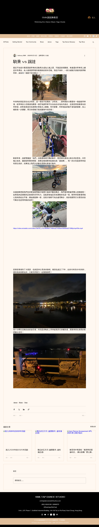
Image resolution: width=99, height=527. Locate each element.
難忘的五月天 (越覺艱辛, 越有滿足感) (49, 451)
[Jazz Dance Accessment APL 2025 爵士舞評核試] (81, 438)
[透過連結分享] (28, 409)
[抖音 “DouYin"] (96, 36)
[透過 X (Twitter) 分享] (19, 409)
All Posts (6, 42)
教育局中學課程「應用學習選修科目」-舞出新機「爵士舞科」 (81, 451)
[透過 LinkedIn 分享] (24, 409)
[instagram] (85, 36)
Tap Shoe (82, 42)
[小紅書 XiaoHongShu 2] (93, 36)
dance (50, 42)
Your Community (31, 42)
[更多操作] (85, 55)
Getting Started (17, 42)
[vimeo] (57, 515)
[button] (93, 42)
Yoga (56, 42)
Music (42, 42)
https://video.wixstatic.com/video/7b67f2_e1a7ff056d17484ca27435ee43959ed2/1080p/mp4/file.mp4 (48, 228)
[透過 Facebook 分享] (14, 409)
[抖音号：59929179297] (54, 515)
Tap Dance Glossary (68, 42)
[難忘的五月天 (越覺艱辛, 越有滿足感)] (49, 438)
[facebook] (91, 36)
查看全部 (93, 426)
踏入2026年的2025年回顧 (17, 450)
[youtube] (88, 36)
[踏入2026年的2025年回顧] (17, 438)
